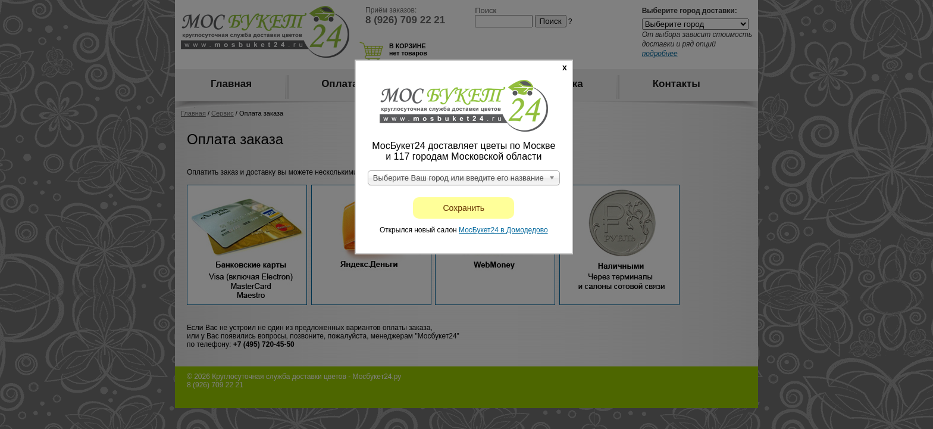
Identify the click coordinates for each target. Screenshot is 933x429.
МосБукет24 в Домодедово (503, 230)
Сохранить (464, 208)
